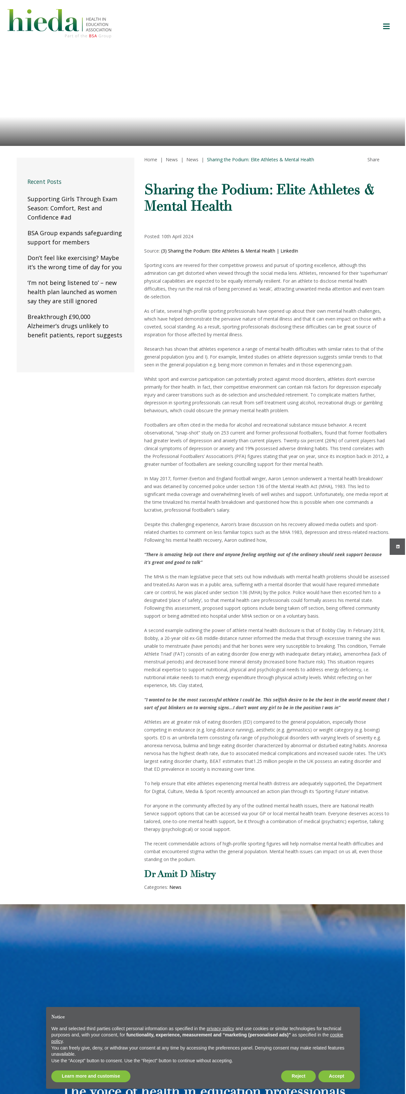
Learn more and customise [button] (91, 1076)
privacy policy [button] (220, 1028)
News (175, 887)
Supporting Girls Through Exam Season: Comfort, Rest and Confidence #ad (72, 208)
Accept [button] (336, 1076)
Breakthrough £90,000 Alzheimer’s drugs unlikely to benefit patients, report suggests (74, 326)
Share (373, 159)
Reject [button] (298, 1076)
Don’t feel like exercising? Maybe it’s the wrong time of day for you (74, 262)
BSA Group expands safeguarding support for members (74, 237)
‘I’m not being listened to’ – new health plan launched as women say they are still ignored (72, 292)
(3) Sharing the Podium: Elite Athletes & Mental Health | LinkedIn (229, 251)
